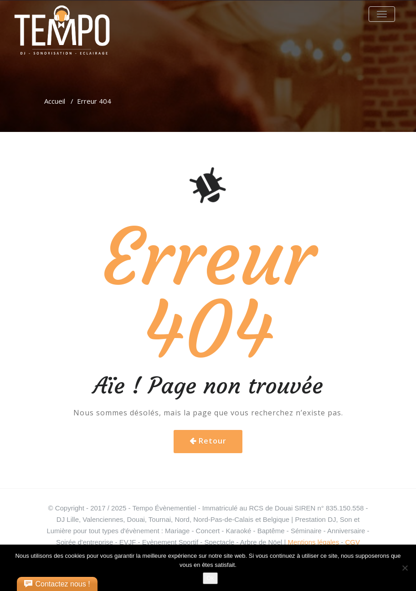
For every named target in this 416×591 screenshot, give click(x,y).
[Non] (404, 567)
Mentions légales (313, 542)
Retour (212, 441)
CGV (352, 542)
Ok (210, 578)
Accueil (54, 101)
